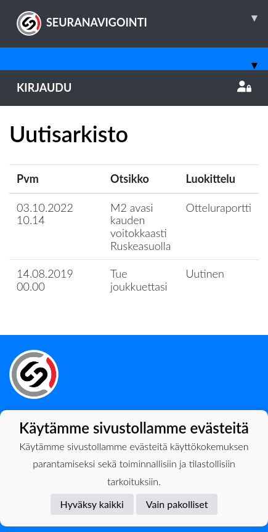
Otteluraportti (219, 207)
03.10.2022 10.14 (45, 214)
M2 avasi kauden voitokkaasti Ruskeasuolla (140, 226)
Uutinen (205, 273)
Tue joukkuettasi (139, 280)
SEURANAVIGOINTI (142, 18)
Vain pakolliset (177, 504)
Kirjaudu (134, 87)
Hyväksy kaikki (92, 504)
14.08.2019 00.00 (45, 280)
